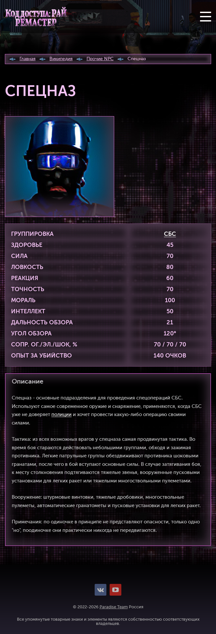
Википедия (61, 59)
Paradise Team (114, 607)
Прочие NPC (100, 59)
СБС (170, 234)
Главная (27, 59)
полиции (61, 414)
